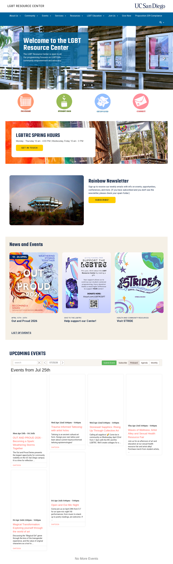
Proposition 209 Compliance (148, 15)
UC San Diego (150, 7)
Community (31, 15)
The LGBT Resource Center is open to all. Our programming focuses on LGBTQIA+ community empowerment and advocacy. (42, 57)
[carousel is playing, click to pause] (92, 85)
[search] (162, 22)
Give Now (126, 15)
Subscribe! (102, 200)
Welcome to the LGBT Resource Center (52, 44)
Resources (76, 15)
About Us (15, 15)
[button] (8, 58)
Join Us (113, 15)
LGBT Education (95, 15)
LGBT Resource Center (25, 6)
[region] (86, 58)
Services (60, 15)
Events (46, 15)
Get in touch (29, 148)
